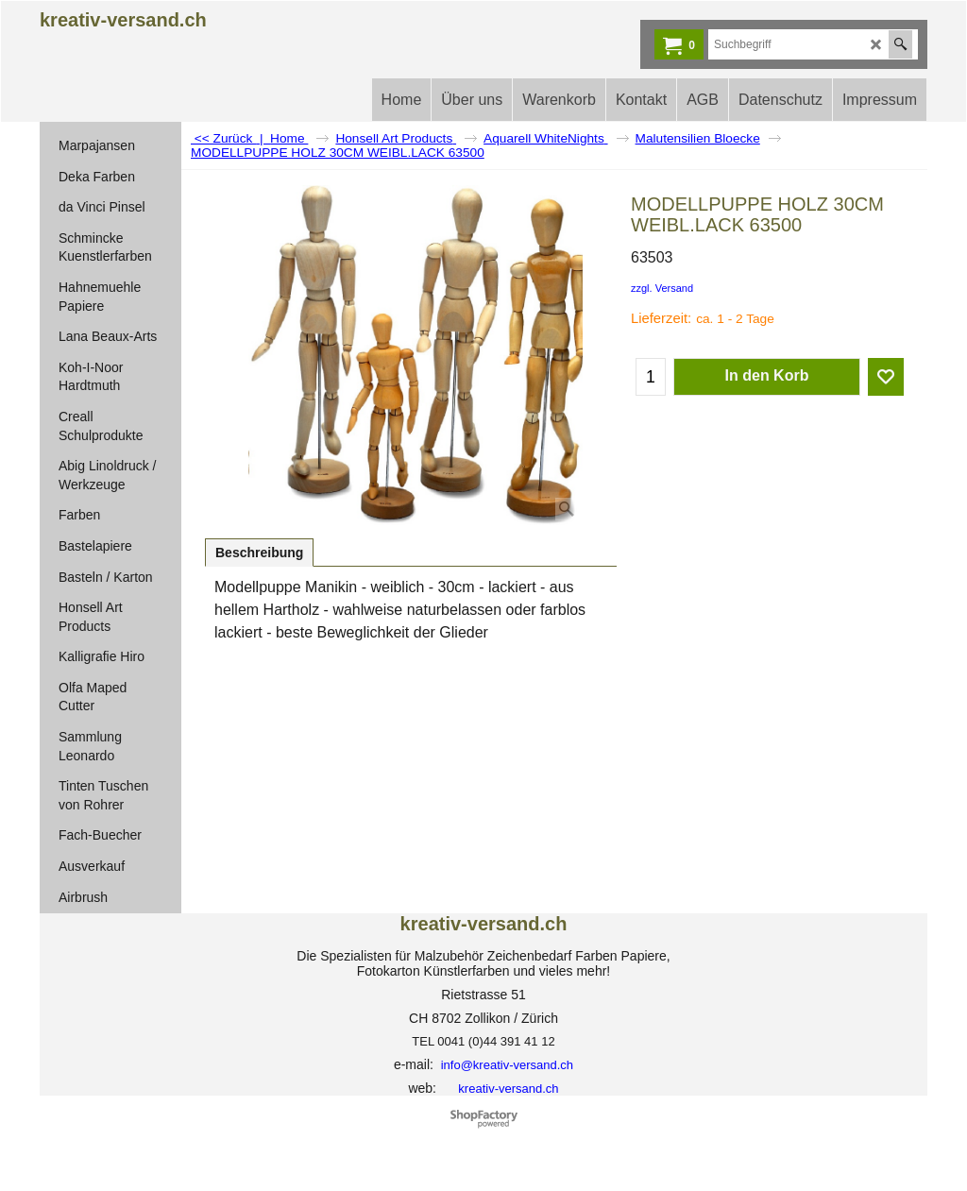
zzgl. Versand (662, 288)
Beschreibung (259, 552)
